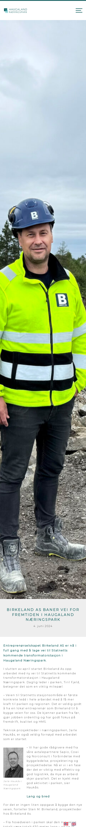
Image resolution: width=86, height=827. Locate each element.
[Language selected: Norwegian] (71, 823)
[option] (74, 824)
